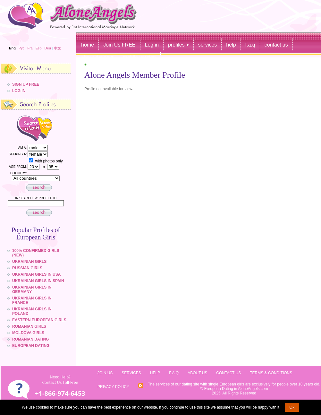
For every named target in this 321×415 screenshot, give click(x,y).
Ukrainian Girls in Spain (38, 281)
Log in (152, 45)
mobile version (139, 57)
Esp (39, 48)
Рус (21, 48)
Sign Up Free (25, 84)
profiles (176, 45)
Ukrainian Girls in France (32, 300)
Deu (48, 48)
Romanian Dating (30, 339)
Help (155, 373)
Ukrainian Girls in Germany (32, 289)
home (87, 45)
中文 (57, 48)
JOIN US (105, 373)
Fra (30, 48)
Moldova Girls (28, 333)
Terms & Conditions (271, 373)
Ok (292, 407)
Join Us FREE (119, 45)
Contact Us (228, 373)
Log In (18, 91)
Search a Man (51, 128)
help (231, 45)
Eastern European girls (39, 320)
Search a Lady (23, 128)
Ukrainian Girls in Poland (32, 311)
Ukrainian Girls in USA (36, 274)
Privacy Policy (113, 387)
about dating (95, 57)
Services (131, 373)
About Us (197, 373)
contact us (276, 45)
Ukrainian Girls (29, 261)
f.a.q (250, 45)
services (207, 45)
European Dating (30, 345)
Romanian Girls (29, 326)
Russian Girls (27, 268)
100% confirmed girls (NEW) (35, 252)
